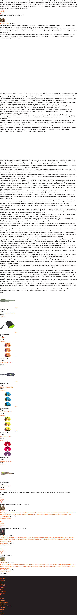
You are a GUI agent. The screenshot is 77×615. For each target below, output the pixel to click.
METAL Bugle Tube (5, 523)
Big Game (2, 11)
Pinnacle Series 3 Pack (6, 400)
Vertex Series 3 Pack (5, 474)
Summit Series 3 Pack (6, 449)
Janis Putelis (3, 584)
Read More (3, 561)
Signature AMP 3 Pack (6, 498)
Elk (1, 13)
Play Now (8, 561)
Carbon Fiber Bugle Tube (6, 424)
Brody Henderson (4, 61)
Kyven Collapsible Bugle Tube (8, 350)
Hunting (2, 10)
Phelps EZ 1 (3, 375)
